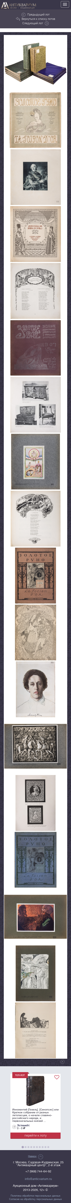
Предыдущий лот (36, 14)
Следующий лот (35, 23)
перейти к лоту (35, 1135)
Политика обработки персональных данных (35, 1196)
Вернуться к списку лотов (35, 19)
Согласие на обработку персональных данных (35, 1199)
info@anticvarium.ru (38, 1179)
